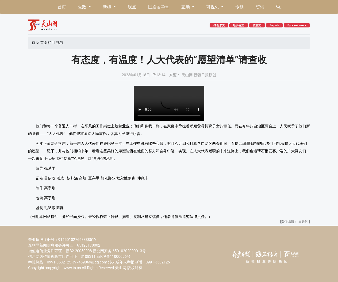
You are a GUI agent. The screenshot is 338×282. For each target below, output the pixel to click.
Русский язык (297, 25)
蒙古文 (257, 25)
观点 (132, 6)
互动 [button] (186, 6)
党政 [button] (82, 6)
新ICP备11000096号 (113, 256)
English (274, 25)
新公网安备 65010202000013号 (119, 251)
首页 (62, 6)
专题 (239, 6)
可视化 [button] (213, 6)
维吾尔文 (219, 25)
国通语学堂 (158, 6)
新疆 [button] (107, 6)
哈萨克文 (238, 25)
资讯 (260, 6)
